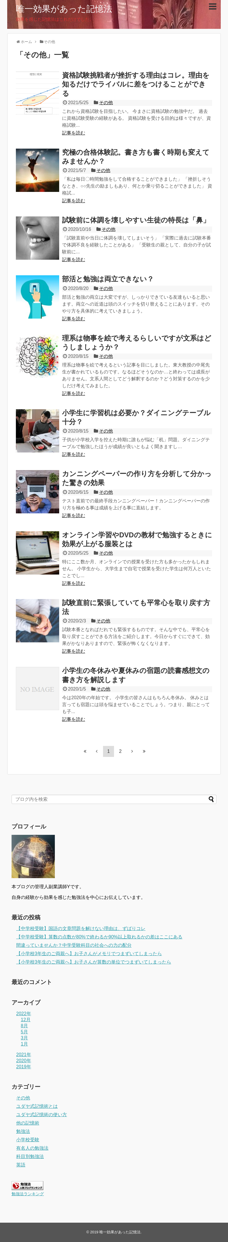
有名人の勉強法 (32, 1148)
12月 (26, 1019)
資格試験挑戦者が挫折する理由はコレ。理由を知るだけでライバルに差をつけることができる (136, 84)
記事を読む (73, 132)
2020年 (23, 1060)
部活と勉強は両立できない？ (108, 279)
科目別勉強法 (30, 1156)
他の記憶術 (27, 1123)
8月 (24, 1025)
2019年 (23, 1066)
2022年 (23, 1013)
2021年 (23, 1054)
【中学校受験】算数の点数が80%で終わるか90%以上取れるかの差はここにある (99, 936)
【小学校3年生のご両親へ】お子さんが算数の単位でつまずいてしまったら (93, 961)
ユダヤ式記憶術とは (37, 1106)
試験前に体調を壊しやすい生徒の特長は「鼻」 (136, 220)
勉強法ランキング (28, 1194)
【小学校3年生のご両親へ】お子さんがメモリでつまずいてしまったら (89, 953)
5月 (24, 1031)
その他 (106, 102)
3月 (24, 1037)
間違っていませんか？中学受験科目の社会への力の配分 (74, 945)
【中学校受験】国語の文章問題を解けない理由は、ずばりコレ (80, 928)
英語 (20, 1164)
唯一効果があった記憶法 (64, 9)
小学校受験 (27, 1139)
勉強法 (23, 1131)
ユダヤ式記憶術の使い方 (41, 1114)
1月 (24, 1043)
